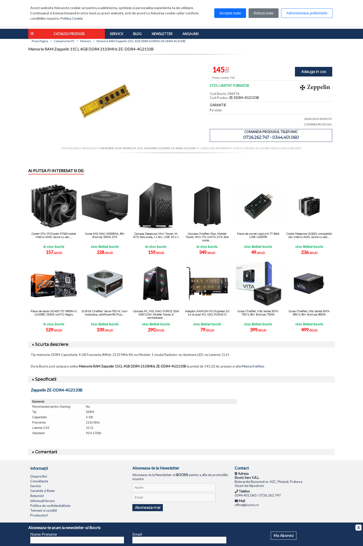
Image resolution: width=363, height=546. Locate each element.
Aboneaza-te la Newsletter (155, 467)
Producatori (39, 515)
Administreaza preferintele (306, 13)
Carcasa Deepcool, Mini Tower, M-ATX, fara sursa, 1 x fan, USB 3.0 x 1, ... (156, 237)
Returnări (37, 496)
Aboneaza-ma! (147, 507)
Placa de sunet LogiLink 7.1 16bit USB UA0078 (258, 235)
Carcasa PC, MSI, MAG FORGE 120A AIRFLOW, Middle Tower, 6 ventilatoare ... (156, 314)
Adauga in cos (313, 71)
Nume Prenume (43, 534)
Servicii (116, 34)
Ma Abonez (284, 535)
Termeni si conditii (43, 510)
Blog (137, 34)
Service (35, 486)
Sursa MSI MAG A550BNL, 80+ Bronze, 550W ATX (105, 235)
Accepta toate (230, 13)
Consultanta (39, 481)
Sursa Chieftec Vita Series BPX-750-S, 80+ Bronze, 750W (258, 312)
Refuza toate (264, 13)
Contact (242, 467)
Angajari (191, 34)
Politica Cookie (71, 18)
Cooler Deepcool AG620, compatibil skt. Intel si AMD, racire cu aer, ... (309, 235)
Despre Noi (38, 476)
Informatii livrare (42, 501)
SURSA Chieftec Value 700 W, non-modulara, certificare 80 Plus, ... (104, 312)
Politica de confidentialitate (50, 506)
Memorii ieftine (253, 366)
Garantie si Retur (42, 491)
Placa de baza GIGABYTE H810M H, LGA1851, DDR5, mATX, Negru (54, 312)
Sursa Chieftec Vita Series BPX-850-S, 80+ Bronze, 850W (309, 312)
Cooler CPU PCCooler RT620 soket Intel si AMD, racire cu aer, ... (54, 235)
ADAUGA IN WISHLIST (318, 118)
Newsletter (162, 34)
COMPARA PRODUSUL (318, 124)
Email (137, 534)
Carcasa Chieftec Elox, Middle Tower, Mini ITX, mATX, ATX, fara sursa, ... (207, 237)
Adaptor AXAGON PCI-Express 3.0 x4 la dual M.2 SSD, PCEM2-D (207, 312)
